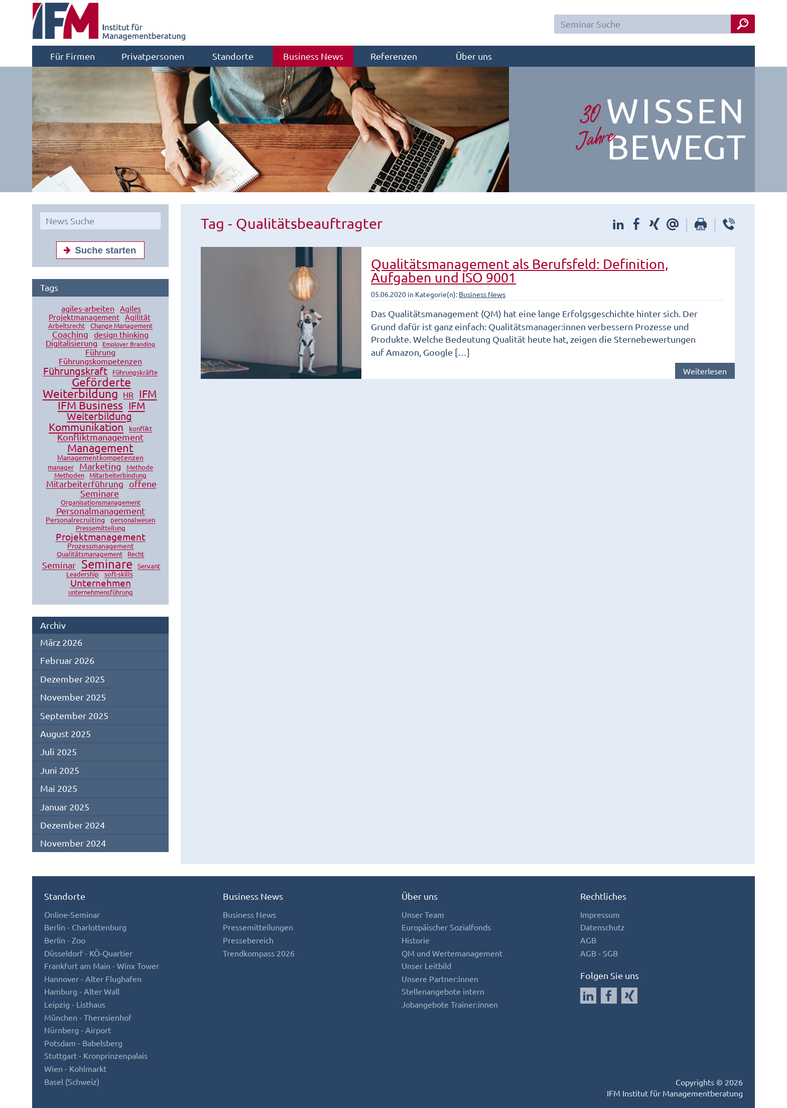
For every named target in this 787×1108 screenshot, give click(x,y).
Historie (416, 940)
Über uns (474, 56)
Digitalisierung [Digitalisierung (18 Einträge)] (71, 343)
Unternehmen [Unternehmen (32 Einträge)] (100, 583)
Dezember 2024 (72, 824)
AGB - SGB (599, 953)
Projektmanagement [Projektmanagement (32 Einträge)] (101, 537)
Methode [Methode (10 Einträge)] (139, 467)
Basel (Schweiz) (71, 1081)
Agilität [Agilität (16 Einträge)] (138, 317)
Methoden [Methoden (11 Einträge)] (69, 475)
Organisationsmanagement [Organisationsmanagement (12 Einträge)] (101, 502)
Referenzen (393, 56)
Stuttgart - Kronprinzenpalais (96, 1055)
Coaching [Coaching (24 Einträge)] (70, 334)
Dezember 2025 (72, 678)
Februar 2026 (67, 660)
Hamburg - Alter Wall (81, 991)
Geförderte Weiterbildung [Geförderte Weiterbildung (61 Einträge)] (87, 388)
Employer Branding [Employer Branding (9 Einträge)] (128, 344)
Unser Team (423, 914)
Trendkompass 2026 (259, 953)
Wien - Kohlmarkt (75, 1068)
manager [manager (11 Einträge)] (61, 467)
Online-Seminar (72, 914)
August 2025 (65, 733)
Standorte (232, 56)
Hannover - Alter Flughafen (93, 979)
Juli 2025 (58, 751)
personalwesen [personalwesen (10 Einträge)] (132, 520)
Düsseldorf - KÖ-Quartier (88, 953)
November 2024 (73, 843)
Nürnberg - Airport (77, 1030)
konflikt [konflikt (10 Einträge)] (140, 429)
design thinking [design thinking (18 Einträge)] (121, 335)
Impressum (600, 914)
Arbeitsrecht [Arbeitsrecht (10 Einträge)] (66, 326)
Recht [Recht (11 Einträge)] (135, 554)
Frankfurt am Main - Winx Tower (101, 965)
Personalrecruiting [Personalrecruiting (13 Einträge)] (75, 519)
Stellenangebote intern (443, 991)
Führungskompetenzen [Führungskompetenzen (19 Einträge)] (100, 361)
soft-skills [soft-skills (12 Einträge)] (118, 574)
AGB (588, 940)
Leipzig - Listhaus (74, 1004)
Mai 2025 (58, 788)
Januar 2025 (64, 806)
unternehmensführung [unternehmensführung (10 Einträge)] (100, 592)
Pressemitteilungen (258, 927)
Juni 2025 (59, 770)
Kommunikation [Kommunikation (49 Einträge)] (86, 427)
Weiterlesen (705, 371)
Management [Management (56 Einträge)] (100, 448)
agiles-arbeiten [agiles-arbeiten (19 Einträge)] (87, 309)
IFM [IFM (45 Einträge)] (148, 393)
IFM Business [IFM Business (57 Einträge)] (90, 405)
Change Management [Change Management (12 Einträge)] (121, 326)
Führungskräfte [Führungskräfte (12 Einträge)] (135, 372)
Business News (313, 56)
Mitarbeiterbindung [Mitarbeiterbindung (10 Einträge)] (118, 475)
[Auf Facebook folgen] (609, 996)
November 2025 (73, 696)
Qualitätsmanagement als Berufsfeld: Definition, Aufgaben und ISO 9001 (520, 270)
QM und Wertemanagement (452, 953)
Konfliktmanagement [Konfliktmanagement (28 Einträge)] (100, 437)
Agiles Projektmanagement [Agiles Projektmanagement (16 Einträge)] (95, 313)
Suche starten (98, 250)
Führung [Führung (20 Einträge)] (100, 352)
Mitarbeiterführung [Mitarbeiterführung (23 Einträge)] (84, 484)
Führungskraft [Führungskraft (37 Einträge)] (75, 371)
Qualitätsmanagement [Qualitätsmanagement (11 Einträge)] (89, 554)
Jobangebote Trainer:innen (450, 1004)
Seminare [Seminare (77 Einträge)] (107, 564)
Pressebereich (248, 940)
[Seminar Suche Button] (743, 24)
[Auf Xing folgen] (629, 996)
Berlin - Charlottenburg (85, 927)
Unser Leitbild (426, 965)
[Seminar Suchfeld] (654, 24)
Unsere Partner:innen (440, 979)
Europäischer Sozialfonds (446, 927)
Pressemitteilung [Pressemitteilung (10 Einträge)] (100, 528)
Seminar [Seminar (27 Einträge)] (59, 565)
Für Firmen (72, 56)
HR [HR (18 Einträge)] (128, 395)
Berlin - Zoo (64, 940)
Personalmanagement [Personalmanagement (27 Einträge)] (100, 511)
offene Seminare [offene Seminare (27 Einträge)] (118, 489)
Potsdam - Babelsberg (83, 1043)
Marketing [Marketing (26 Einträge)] (100, 466)
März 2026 (61, 642)
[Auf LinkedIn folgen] (588, 996)
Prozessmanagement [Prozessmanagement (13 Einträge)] (100, 545)
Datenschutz (602, 927)
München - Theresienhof (88, 1017)
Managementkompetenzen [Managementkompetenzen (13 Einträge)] (100, 457)
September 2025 (74, 715)
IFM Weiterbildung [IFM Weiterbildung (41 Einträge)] (106, 411)
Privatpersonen (152, 56)
